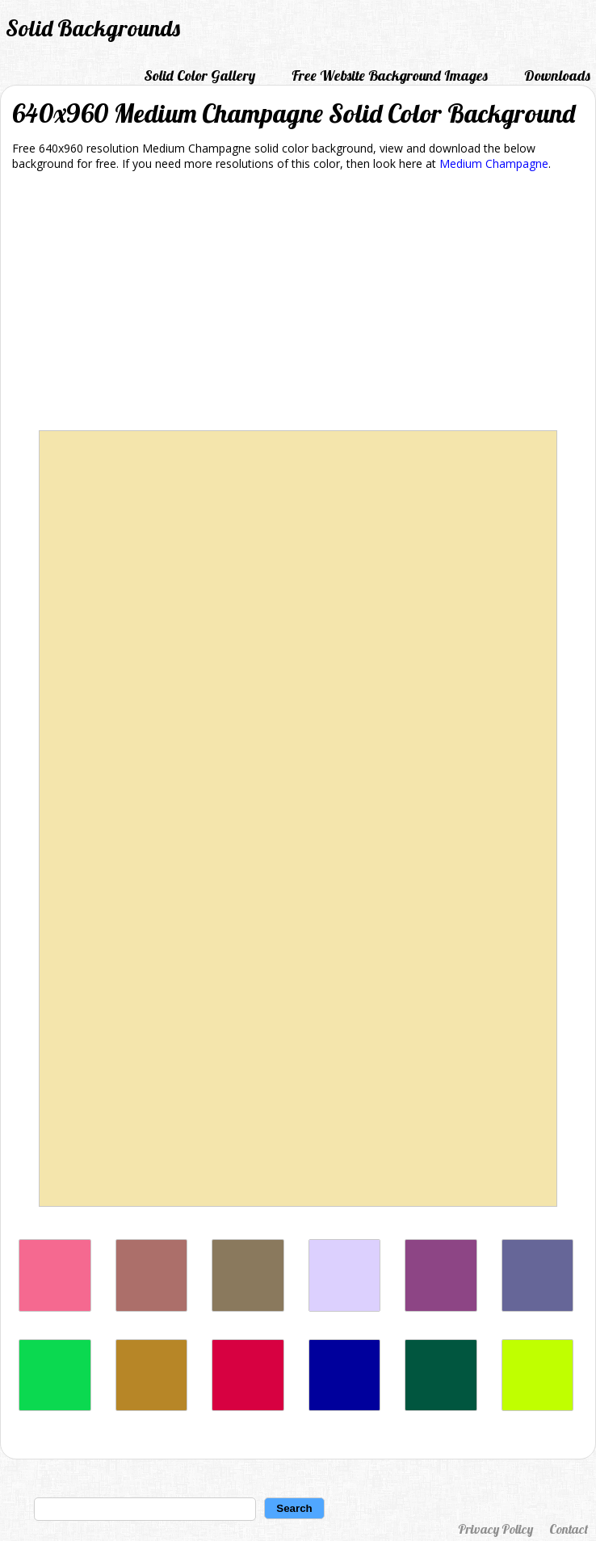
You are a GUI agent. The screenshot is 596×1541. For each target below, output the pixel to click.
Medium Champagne (493, 163)
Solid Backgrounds (93, 28)
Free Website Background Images (390, 75)
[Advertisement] (298, 304)
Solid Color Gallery (199, 75)
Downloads (557, 75)
